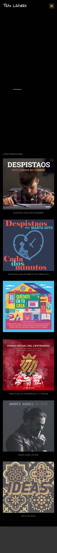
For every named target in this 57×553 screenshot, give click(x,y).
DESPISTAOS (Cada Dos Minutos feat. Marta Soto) (28, 274)
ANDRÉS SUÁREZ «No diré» (28, 455)
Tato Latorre (15, 6)
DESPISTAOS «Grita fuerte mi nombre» (28, 213)
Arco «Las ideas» (29, 516)
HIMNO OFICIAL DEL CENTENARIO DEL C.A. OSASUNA (28, 394)
